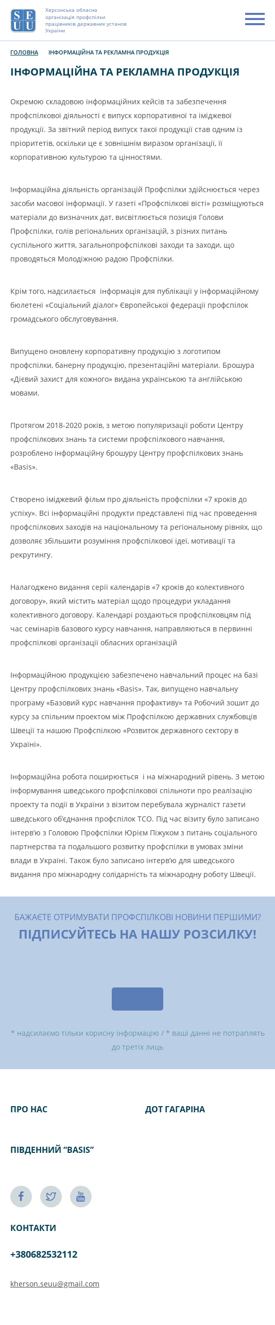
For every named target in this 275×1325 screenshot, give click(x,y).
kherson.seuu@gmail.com (54, 1284)
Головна (24, 52)
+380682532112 (43, 1254)
